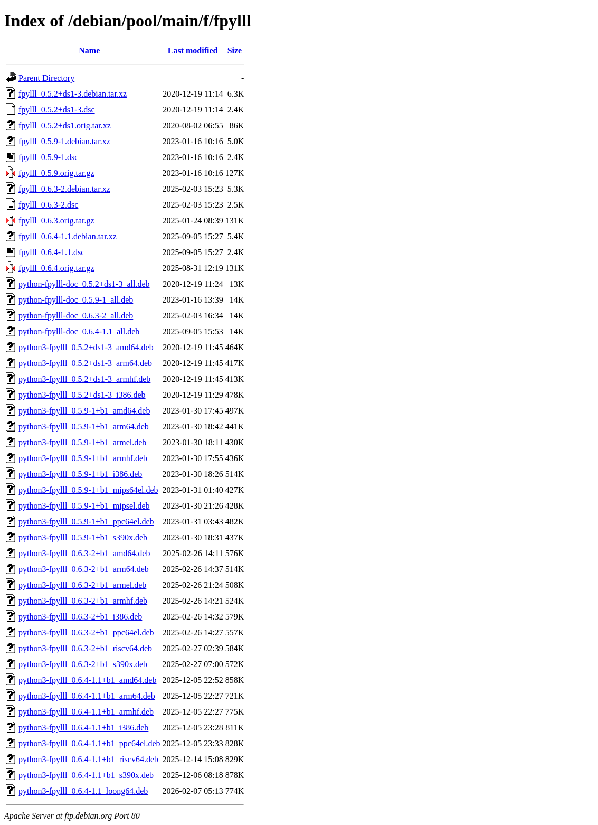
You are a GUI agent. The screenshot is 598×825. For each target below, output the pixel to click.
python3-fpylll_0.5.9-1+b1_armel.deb (82, 442)
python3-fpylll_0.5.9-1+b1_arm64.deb (83, 426)
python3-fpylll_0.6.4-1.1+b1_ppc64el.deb (89, 743)
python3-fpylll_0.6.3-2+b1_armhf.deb (82, 600)
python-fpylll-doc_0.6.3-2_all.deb (75, 315)
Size (234, 50)
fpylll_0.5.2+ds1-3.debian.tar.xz (72, 93)
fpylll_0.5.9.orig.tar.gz (56, 172)
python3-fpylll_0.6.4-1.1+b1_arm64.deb (86, 695)
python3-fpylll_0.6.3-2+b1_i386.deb (80, 616)
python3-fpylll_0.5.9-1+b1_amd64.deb (84, 410)
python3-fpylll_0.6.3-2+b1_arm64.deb (83, 569)
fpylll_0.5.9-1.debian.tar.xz (64, 141)
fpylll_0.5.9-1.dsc (48, 157)
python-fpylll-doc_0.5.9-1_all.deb (75, 299)
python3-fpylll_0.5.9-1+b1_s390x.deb (82, 537)
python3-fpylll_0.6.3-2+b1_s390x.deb (82, 664)
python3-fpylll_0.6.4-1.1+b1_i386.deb (83, 727)
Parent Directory (46, 77)
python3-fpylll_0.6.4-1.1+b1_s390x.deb (86, 775)
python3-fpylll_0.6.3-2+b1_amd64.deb (84, 553)
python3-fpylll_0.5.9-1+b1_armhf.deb (82, 458)
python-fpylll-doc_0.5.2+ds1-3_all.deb (84, 283)
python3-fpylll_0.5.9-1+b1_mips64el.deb (88, 489)
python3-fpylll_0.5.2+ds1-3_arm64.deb (85, 363)
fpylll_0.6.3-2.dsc (48, 204)
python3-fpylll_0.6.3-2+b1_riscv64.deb (85, 648)
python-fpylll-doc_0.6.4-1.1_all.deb (78, 331)
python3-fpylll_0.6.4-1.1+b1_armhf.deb (86, 711)
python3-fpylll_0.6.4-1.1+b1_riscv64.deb (88, 759)
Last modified (193, 50)
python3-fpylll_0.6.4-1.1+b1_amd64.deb (87, 680)
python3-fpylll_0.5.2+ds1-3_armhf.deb (84, 378)
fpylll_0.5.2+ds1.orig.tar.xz (64, 125)
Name (89, 50)
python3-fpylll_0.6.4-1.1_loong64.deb (83, 790)
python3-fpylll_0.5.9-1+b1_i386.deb (80, 474)
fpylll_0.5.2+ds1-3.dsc (56, 109)
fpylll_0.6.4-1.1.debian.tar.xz (67, 236)
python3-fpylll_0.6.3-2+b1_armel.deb (82, 584)
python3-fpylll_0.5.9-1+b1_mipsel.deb (84, 505)
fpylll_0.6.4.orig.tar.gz (56, 268)
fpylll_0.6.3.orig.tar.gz (56, 220)
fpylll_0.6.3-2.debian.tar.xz (64, 188)
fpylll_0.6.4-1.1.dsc (51, 252)
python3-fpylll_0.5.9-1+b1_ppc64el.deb (86, 521)
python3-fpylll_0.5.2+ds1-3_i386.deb (82, 394)
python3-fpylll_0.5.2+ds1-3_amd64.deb (86, 347)
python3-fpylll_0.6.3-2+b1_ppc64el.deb (86, 632)
